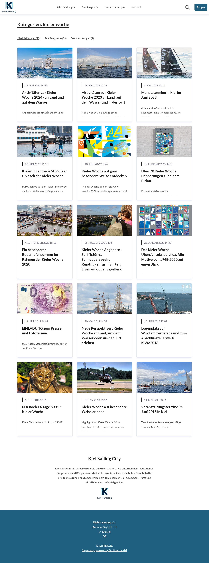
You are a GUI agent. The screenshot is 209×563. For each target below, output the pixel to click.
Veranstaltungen (115, 7)
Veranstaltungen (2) (82, 38)
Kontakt (136, 7)
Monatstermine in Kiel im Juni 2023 (161, 94)
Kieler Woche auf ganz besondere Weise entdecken (104, 173)
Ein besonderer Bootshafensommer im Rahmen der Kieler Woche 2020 (42, 257)
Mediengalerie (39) (56, 38)
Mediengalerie (90, 7)
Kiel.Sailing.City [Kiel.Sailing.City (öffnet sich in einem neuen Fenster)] (104, 545)
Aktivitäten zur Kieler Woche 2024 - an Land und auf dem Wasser (43, 97)
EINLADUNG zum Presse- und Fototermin (42, 330)
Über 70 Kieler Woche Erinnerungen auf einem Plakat (160, 176)
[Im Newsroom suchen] (187, 7)
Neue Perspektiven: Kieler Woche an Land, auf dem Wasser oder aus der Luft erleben (102, 335)
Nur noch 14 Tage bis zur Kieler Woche (41, 409)
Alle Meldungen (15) (28, 38)
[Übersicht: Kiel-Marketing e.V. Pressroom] (9, 7)
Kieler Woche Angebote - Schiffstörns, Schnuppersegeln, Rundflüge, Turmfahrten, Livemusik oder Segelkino (102, 259)
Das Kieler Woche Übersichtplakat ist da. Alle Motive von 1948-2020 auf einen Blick (162, 257)
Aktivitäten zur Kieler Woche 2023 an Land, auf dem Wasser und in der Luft (103, 97)
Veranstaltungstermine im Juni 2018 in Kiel (162, 409)
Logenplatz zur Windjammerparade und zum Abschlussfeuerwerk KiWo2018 (164, 335)
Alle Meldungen (66, 7)
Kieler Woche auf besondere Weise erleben (104, 409)
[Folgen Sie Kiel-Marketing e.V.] (200, 7)
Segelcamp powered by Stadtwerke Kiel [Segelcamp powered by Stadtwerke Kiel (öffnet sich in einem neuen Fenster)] (104, 550)
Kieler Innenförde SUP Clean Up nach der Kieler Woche (44, 173)
